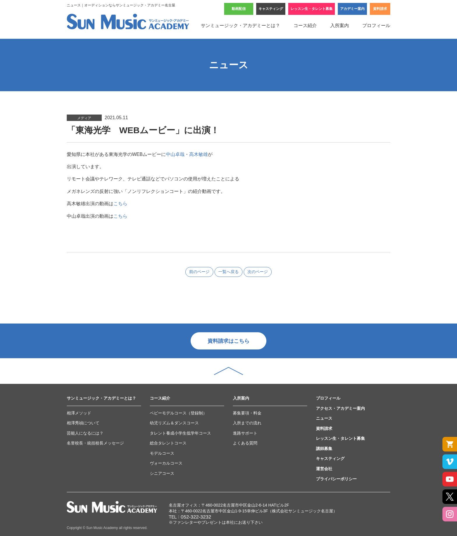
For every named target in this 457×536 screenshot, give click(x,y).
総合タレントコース (168, 443)
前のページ (199, 271)
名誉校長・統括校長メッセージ (95, 443)
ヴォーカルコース (166, 463)
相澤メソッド (79, 413)
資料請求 (380, 9)
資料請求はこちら (228, 341)
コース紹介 (305, 25)
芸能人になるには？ (85, 433)
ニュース (324, 418)
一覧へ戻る (228, 271)
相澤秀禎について (83, 423)
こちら (120, 203)
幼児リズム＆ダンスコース (174, 423)
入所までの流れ (247, 423)
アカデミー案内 (352, 9)
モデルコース (162, 453)
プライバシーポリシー (336, 479)
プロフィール (376, 25)
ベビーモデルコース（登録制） (178, 413)
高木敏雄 (198, 154)
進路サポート (245, 433)
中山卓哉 (175, 154)
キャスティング (271, 9)
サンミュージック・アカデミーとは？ (240, 25)
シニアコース (162, 473)
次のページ (257, 271)
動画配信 (239, 9)
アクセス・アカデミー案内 (340, 408)
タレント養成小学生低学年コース (180, 433)
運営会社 (324, 468)
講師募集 (324, 448)
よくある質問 (245, 443)
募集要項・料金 (247, 413)
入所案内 (339, 25)
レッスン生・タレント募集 (312, 9)
